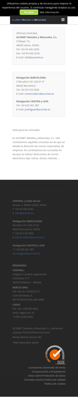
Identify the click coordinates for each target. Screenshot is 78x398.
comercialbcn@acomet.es (39, 93)
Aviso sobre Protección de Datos (46, 376)
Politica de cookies (54, 384)
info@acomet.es (34, 57)
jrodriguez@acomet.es (37, 109)
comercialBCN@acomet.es (30, 238)
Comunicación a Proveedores (48, 372)
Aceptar (29, 12)
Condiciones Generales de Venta (46, 368)
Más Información (49, 12)
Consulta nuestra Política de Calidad (44, 380)
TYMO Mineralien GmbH (26, 343)
